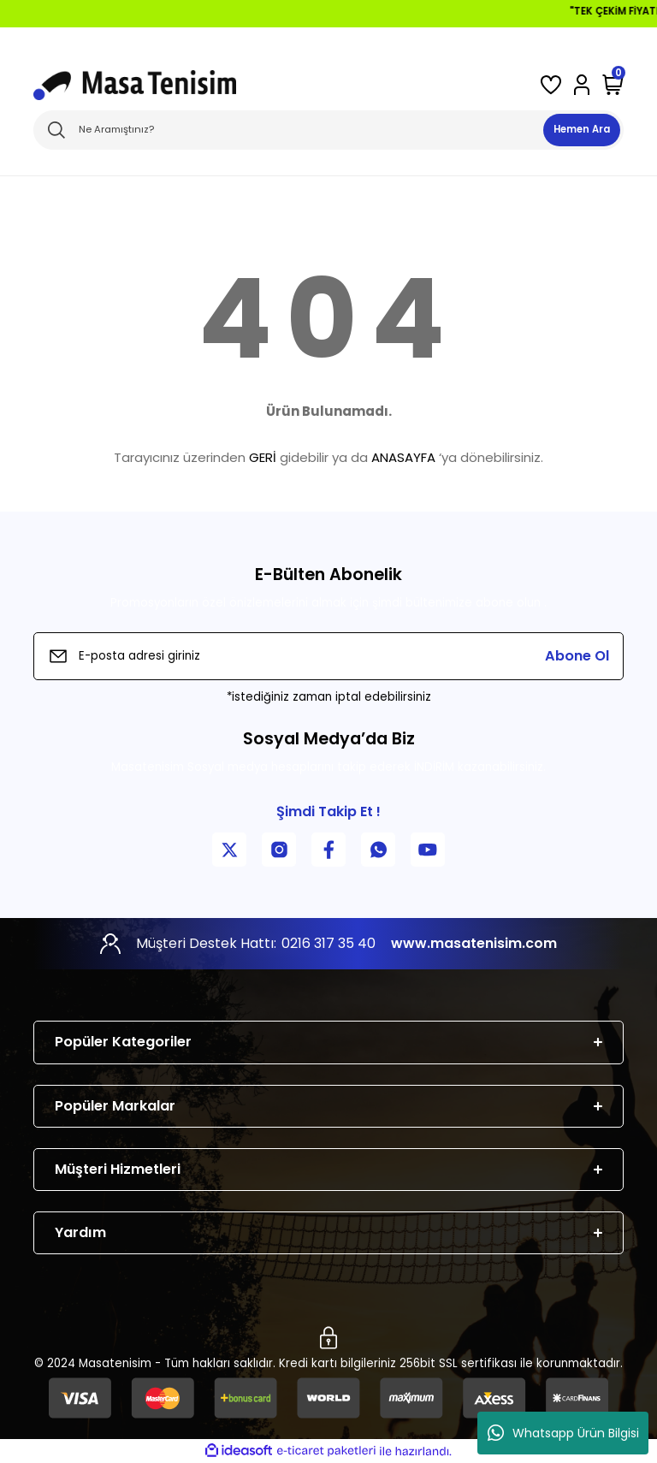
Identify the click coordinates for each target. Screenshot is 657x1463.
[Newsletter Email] (328, 656)
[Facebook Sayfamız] (328, 849)
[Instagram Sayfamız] (279, 849)
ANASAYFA (403, 457)
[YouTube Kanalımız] (428, 849)
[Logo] (134, 85)
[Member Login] (581, 84)
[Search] (328, 130)
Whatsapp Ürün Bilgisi (563, 1433)
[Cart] (613, 84)
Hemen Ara (581, 129)
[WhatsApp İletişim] (378, 849)
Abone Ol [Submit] (577, 656)
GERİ (262, 457)
